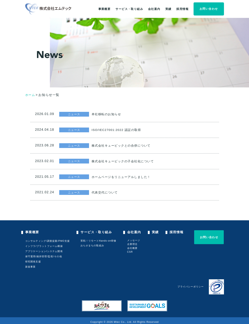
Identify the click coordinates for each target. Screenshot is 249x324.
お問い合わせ (209, 8)
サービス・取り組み (129, 9)
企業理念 (133, 242)
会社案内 (154, 9)
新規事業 (30, 264)
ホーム (30, 95)
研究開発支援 (33, 259)
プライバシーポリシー (190, 284)
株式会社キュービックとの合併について (125, 144)
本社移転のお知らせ (109, 114)
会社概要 (133, 246)
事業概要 (104, 9)
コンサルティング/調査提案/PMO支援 (47, 238)
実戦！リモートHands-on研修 (99, 238)
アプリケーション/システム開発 (44, 249)
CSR (131, 249)
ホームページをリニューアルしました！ (125, 175)
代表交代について (108, 190)
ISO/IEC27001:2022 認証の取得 (120, 129)
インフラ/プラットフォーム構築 (44, 243)
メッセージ (134, 238)
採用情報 (182, 9)
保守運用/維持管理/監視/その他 (43, 254)
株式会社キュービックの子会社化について (127, 160)
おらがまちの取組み (93, 243)
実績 (168, 9)
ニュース (74, 113)
